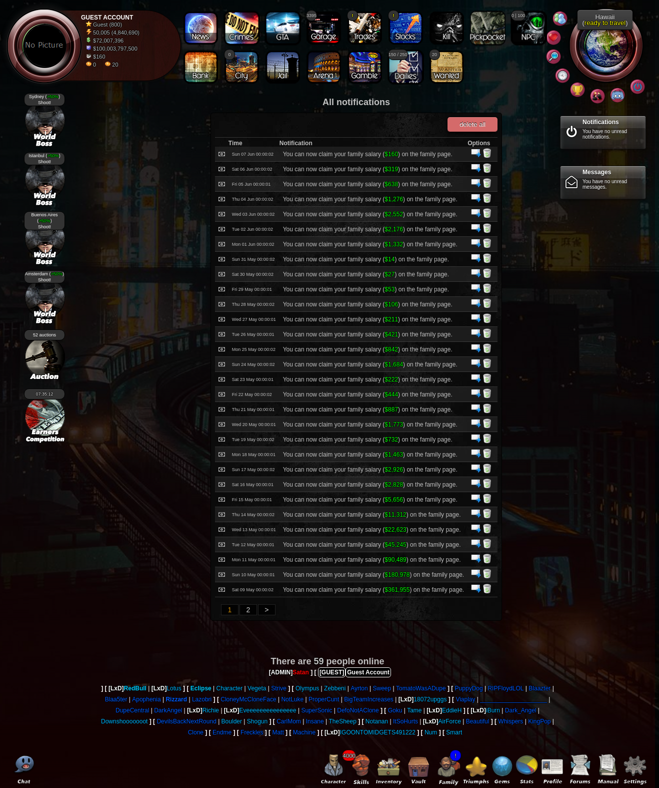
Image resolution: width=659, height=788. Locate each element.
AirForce (449, 721)
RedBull (135, 688)
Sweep (382, 688)
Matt (278, 732)
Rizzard (176, 699)
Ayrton (359, 688)
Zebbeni (335, 688)
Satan (300, 672)
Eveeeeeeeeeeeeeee (268, 710)
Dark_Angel (520, 710)
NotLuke (292, 699)
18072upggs (430, 699)
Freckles (251, 732)
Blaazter (539, 688)
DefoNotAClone (357, 710)
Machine (304, 732)
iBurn (493, 710)
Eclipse (201, 688)
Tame (414, 710)
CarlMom (288, 721)
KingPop (539, 721)
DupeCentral (132, 710)
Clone (196, 732)
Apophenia (146, 699)
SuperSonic (316, 710)
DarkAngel (168, 710)
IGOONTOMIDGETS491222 (378, 732)
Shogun (257, 721)
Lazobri (202, 699)
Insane (315, 721)
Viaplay (465, 699)
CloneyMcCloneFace (248, 699)
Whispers (510, 721)
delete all (473, 124)
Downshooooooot (124, 721)
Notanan (377, 721)
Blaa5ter (116, 699)
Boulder (232, 721)
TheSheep (342, 721)
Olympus (307, 688)
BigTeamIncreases (369, 699)
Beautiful (478, 721)
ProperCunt (323, 699)
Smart (454, 732)
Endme (222, 732)
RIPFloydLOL (506, 688)
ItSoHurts (405, 721)
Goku (395, 710)
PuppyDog (469, 688)
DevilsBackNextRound (186, 721)
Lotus (173, 688)
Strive (278, 688)
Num (430, 732)
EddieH (452, 710)
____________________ (513, 699)
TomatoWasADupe (421, 688)
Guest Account (368, 672)
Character (229, 688)
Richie (210, 710)
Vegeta (257, 688)
